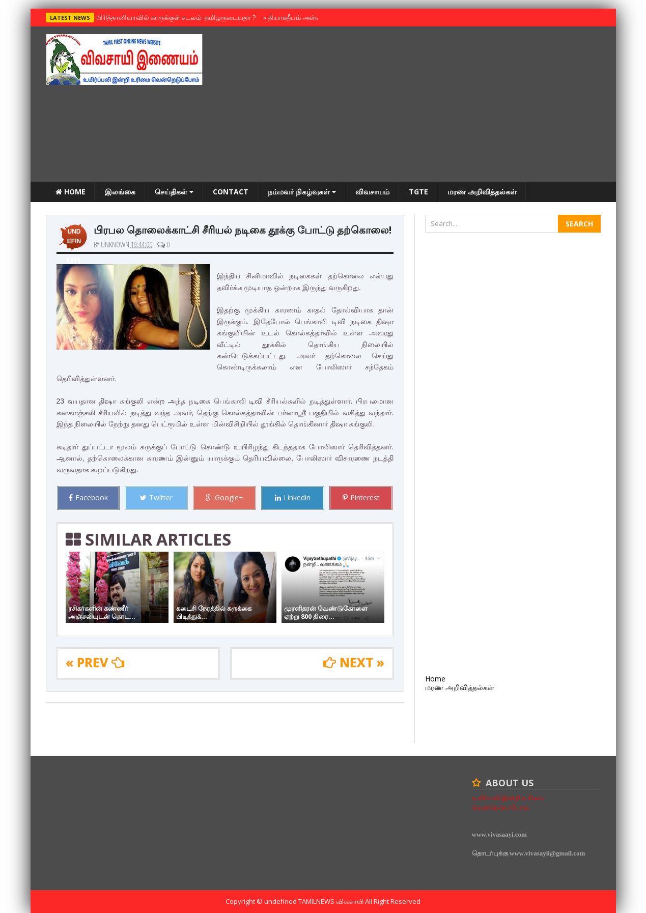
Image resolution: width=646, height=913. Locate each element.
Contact (230, 191)
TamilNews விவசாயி (331, 901)
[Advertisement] (415, 105)
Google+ (224, 497)
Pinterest (361, 497)
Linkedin (293, 497)
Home (70, 191)
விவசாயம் (372, 191)
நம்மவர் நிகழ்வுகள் (302, 191)
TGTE (418, 191)
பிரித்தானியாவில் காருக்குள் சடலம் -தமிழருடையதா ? (174, 17)
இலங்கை (120, 191)
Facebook (88, 497)
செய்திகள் (174, 191)
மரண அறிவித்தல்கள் (482, 191)
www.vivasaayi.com (499, 834)
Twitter (156, 497)
